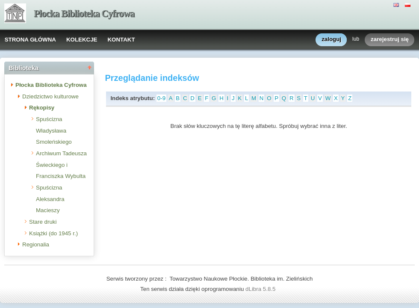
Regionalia (35, 244)
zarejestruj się (390, 39)
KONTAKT (121, 39)
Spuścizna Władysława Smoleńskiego (54, 130)
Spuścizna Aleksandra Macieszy (50, 198)
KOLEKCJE (81, 39)
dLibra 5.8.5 (261, 289)
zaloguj (331, 39)
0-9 (161, 98)
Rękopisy (41, 107)
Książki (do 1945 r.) (53, 233)
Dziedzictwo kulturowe (50, 96)
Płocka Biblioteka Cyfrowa (84, 13)
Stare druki (42, 222)
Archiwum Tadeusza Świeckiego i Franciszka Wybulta (61, 164)
